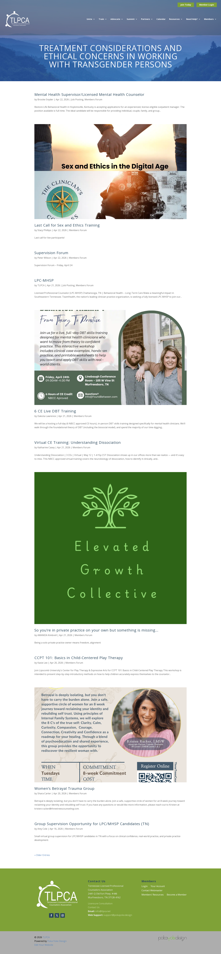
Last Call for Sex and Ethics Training (67, 225)
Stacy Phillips (44, 230)
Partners (145, 19)
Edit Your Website (43, 944)
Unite (89, 19)
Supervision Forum (51, 252)
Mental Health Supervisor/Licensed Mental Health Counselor (89, 94)
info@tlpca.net (103, 911)
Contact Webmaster (152, 890)
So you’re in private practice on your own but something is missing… (96, 630)
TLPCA (41, 285)
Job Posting (77, 99)
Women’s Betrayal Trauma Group (64, 788)
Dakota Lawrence (46, 416)
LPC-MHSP (44, 280)
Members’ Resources (153, 895)
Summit (131, 19)
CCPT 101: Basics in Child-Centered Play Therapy (78, 657)
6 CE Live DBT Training (55, 411)
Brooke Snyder (45, 99)
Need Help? (192, 19)
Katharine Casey (46, 447)
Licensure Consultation (100, 903)
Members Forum (93, 99)
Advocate (115, 19)
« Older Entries (42, 855)
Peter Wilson (44, 257)
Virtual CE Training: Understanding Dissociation (77, 442)
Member (203, 4)
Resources (174, 19)
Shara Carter (44, 793)
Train (101, 19)
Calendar (160, 19)
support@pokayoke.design (118, 915)
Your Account (158, 886)
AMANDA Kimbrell (47, 635)
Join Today (185, 4)
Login (211, 4)
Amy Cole (42, 828)
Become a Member (177, 895)
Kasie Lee (42, 662)
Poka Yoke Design (57, 941)
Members (209, 19)
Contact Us (94, 907)
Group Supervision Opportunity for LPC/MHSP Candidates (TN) (91, 823)
